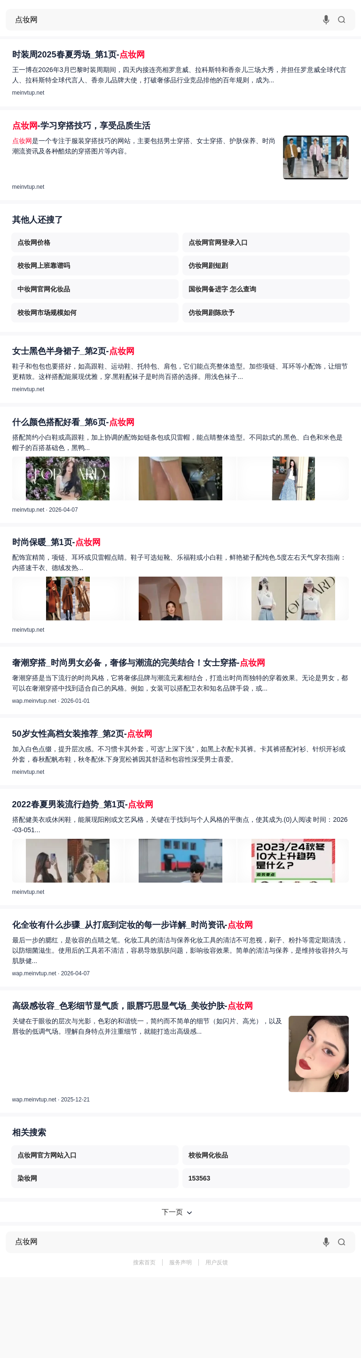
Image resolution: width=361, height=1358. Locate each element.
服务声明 (180, 1262)
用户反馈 (216, 1262)
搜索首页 (144, 1262)
